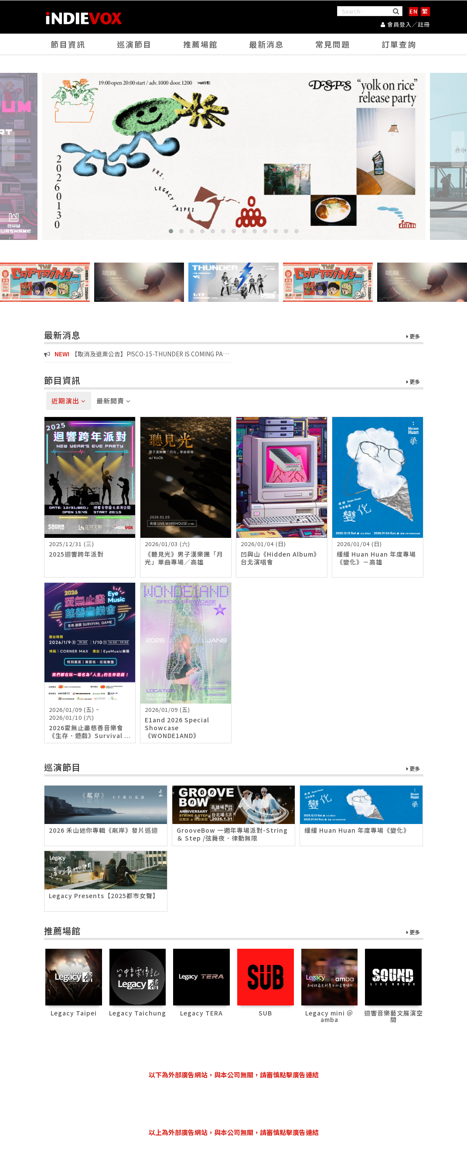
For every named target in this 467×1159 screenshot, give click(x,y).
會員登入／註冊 (405, 24)
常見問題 (332, 44)
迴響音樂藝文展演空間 (393, 1016)
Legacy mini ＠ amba (329, 1016)
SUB (265, 1013)
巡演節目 (134, 44)
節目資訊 (68, 44)
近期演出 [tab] (68, 400)
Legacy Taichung (137, 1013)
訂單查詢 (399, 44)
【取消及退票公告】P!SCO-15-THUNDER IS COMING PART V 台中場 (137, 354)
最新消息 (266, 44)
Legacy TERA (201, 1013)
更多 (413, 336)
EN (413, 11)
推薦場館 (200, 44)
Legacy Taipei (74, 1013)
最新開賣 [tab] (113, 400)
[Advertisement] (233, 1103)
